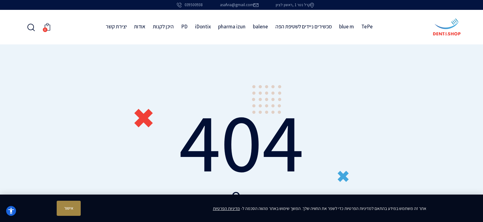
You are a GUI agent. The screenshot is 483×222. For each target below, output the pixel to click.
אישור (68, 208)
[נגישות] (11, 211)
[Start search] (31, 28)
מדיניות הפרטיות (226, 208)
